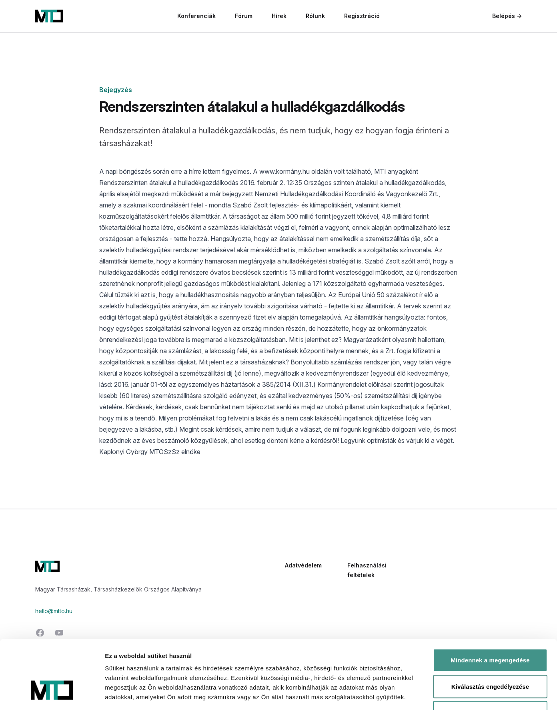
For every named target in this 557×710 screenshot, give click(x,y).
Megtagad (490, 657)
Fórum (243, 15)
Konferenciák (196, 15)
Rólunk (315, 15)
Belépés (507, 15)
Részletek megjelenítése (455, 694)
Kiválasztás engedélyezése (490, 631)
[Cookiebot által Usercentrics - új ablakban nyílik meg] (52, 694)
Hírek (279, 15)
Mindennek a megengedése (490, 604)
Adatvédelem (303, 565)
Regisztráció (362, 15)
